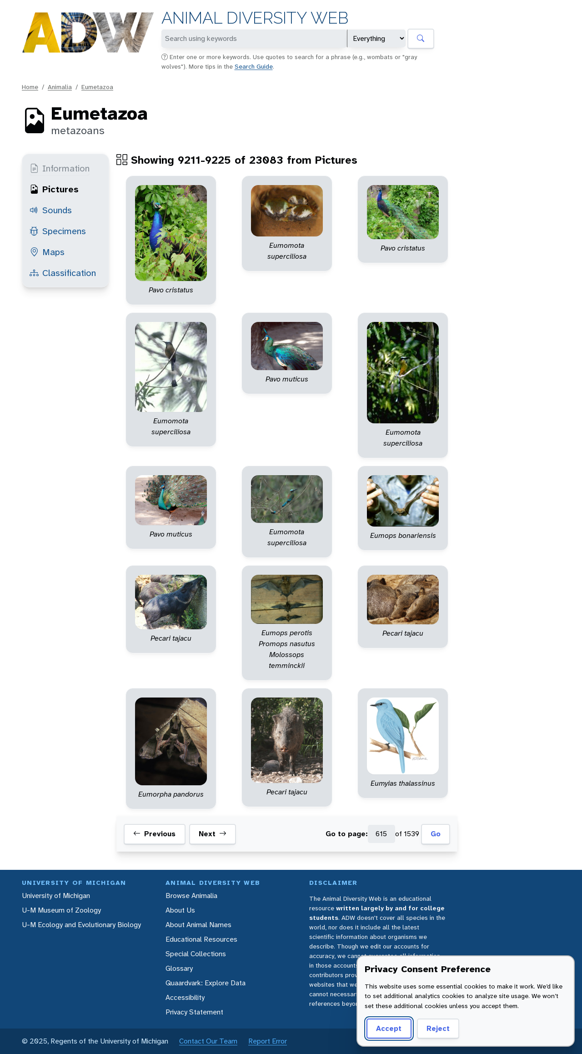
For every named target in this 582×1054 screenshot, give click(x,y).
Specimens (58, 231)
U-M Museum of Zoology (61, 910)
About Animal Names (198, 924)
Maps (47, 252)
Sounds (51, 210)
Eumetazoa (97, 87)
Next (212, 833)
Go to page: (347, 833)
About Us (180, 910)
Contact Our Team (208, 1041)
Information (60, 168)
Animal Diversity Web (254, 18)
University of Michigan (56, 895)
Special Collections (196, 954)
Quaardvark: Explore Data (206, 983)
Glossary (179, 968)
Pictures (54, 189)
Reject (438, 1028)
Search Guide (254, 66)
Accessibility (185, 997)
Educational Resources (201, 939)
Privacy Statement (194, 1012)
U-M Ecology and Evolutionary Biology (81, 924)
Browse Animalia (191, 895)
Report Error (267, 1041)
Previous (154, 833)
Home (30, 87)
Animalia (60, 87)
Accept (388, 1028)
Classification (63, 273)
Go (436, 833)
